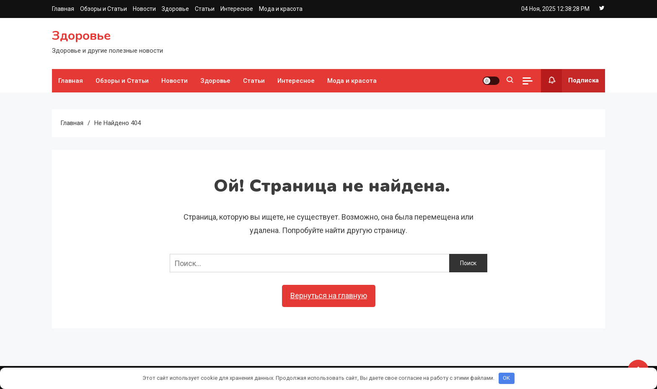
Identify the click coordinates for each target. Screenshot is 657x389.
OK (506, 378)
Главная (63, 8)
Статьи (205, 8)
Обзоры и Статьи (103, 8)
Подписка (570, 80)
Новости (144, 8)
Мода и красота (281, 8)
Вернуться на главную (328, 295)
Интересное (236, 8)
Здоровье (175, 8)
